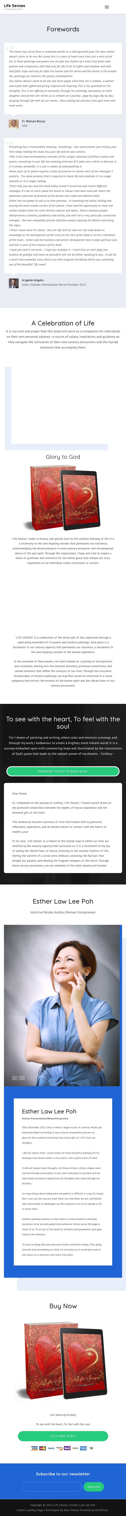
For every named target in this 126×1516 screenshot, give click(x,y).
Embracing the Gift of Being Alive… (63, 771)
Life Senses (14, 5)
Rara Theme (72, 1510)
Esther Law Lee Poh (82, 1505)
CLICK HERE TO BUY (63, 1436)
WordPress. (102, 1510)
